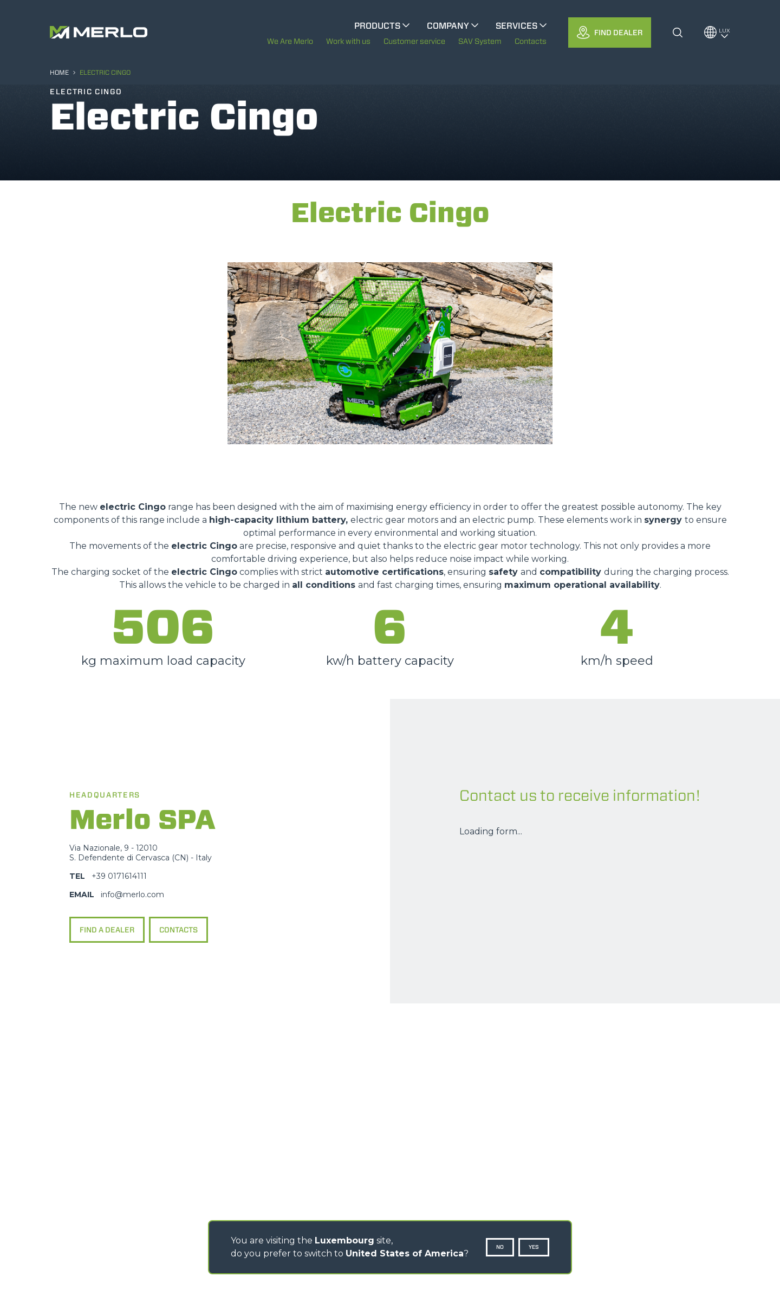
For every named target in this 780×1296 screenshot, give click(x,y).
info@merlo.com (132, 894)
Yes (534, 1246)
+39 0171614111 (119, 876)
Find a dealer (107, 930)
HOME (59, 72)
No (500, 1246)
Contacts (178, 930)
